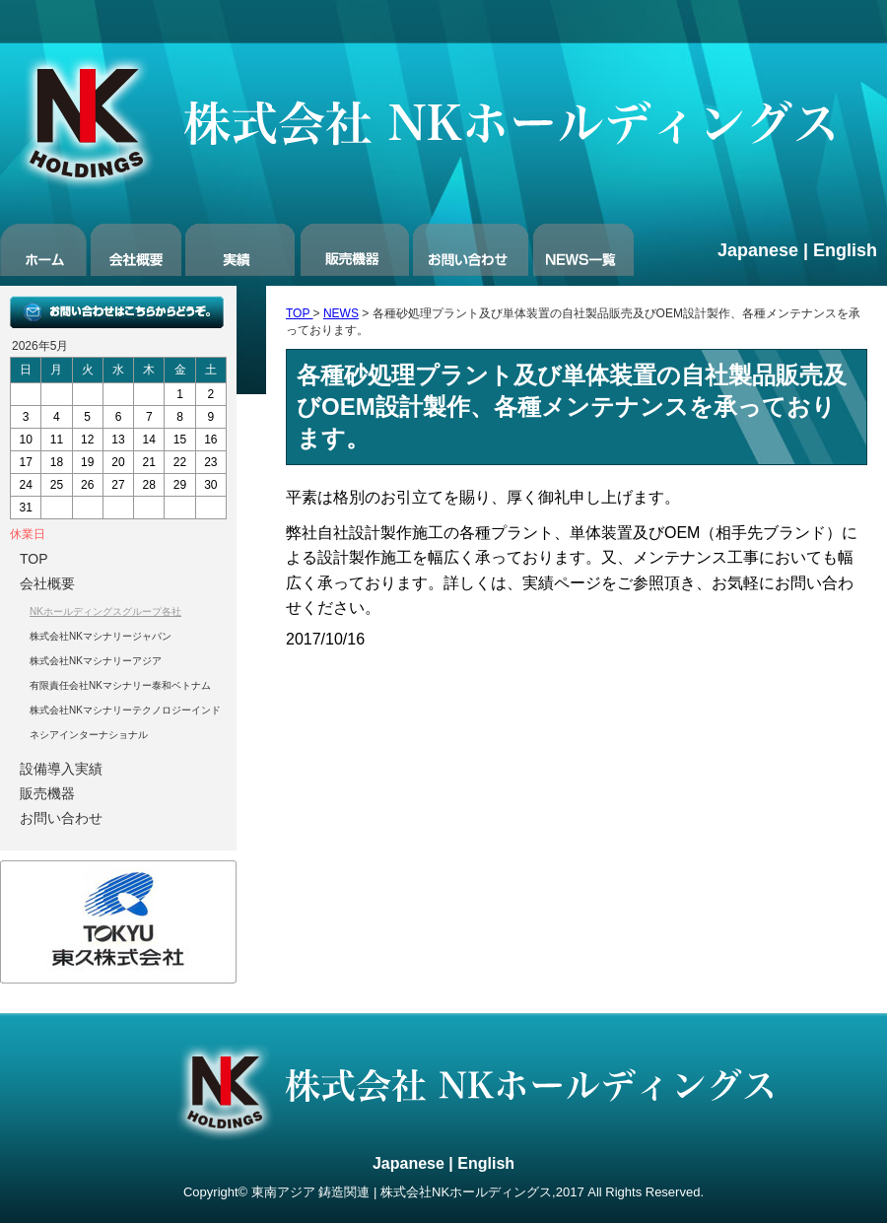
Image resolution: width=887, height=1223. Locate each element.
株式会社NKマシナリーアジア (96, 660)
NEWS (341, 313)
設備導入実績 (61, 769)
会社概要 (47, 583)
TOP (299, 313)
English (845, 250)
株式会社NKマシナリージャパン (100, 636)
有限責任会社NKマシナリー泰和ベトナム (120, 685)
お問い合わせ (61, 818)
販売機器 (47, 793)
